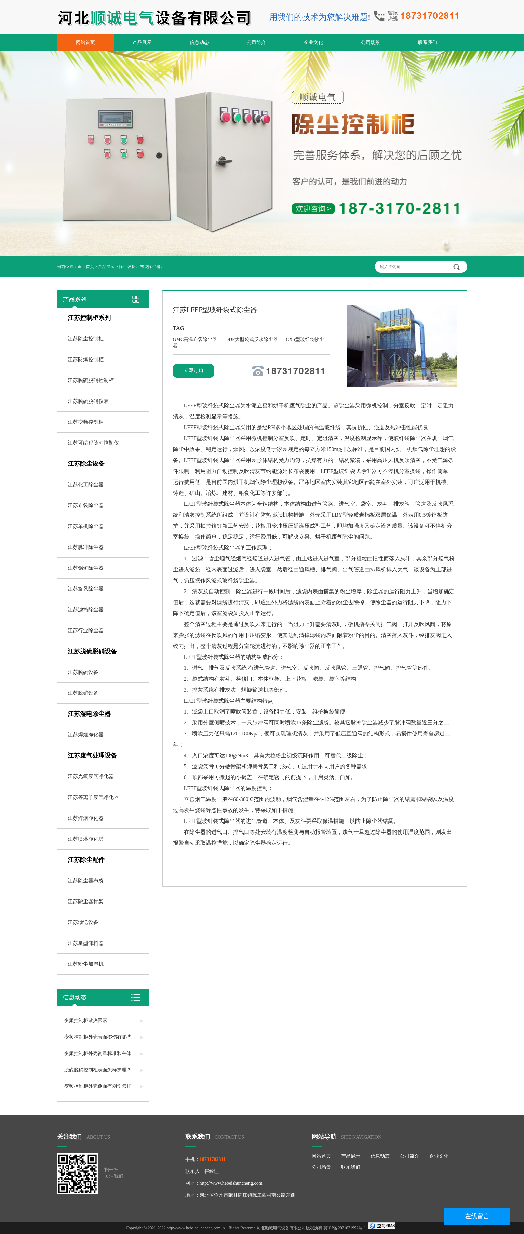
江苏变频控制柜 (86, 422)
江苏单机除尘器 (86, 526)
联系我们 (427, 42)
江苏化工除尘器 (86, 484)
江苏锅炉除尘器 (86, 568)
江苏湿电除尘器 (89, 713)
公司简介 (256, 42)
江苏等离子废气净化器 (93, 797)
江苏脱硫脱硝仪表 (88, 401)
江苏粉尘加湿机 (86, 964)
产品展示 (142, 42)
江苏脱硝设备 (83, 693)
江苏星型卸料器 (86, 943)
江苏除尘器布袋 (86, 880)
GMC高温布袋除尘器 (195, 339)
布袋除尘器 (150, 266)
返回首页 (86, 266)
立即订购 (193, 370)
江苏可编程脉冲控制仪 (93, 443)
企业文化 (313, 42)
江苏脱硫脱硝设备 (92, 651)
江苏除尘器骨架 (86, 901)
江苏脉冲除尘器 (86, 547)
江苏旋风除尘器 (86, 589)
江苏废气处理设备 (92, 755)
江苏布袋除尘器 (86, 505)
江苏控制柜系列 (89, 317)
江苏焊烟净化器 (86, 734)
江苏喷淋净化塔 (86, 839)
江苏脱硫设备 (83, 672)
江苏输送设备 (83, 922)
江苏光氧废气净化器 (91, 776)
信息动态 (199, 42)
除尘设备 (127, 266)
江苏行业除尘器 (86, 630)
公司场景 (370, 42)
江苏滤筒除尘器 (86, 609)
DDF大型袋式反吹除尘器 (252, 339)
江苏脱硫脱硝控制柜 (91, 380)
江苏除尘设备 (86, 463)
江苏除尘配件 (86, 859)
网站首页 (85, 42)
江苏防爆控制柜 (86, 359)
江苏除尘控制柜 (86, 338)
